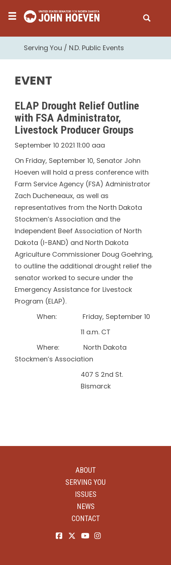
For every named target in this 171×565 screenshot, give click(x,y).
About (86, 470)
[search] (146, 16)
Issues (86, 494)
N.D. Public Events (96, 47)
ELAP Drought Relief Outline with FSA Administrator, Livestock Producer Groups (77, 117)
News (86, 506)
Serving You (43, 47)
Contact (86, 518)
